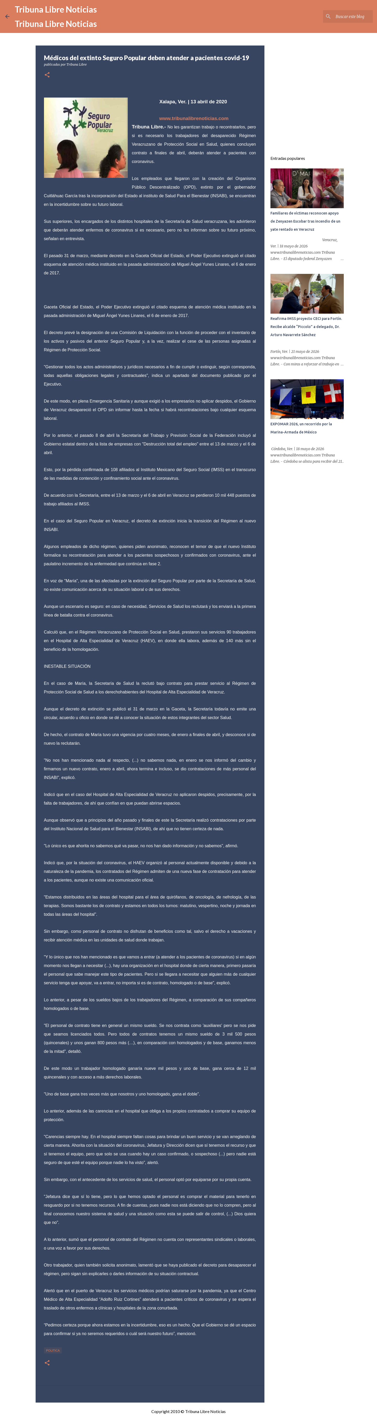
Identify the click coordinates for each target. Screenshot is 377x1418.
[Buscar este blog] (345, 16)
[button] (47, 75)
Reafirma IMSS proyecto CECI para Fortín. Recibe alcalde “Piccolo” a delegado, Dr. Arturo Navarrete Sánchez (306, 327)
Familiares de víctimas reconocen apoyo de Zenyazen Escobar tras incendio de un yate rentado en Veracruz (305, 221)
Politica (53, 1350)
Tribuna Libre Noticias (56, 9)
